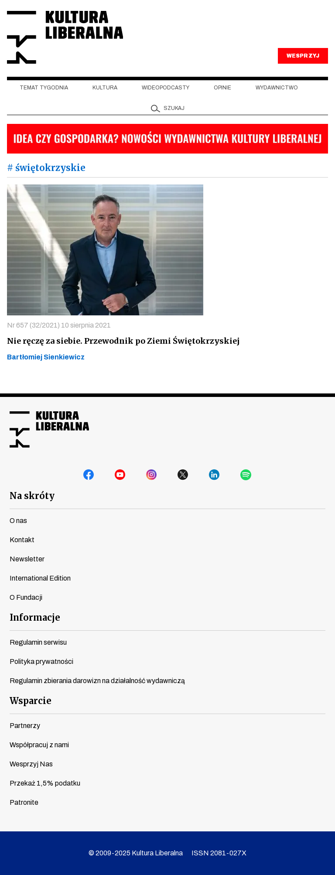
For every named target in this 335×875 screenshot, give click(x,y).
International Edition (40, 578)
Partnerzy (25, 725)
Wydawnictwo (277, 88)
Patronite (24, 802)
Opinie (222, 88)
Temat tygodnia (44, 88)
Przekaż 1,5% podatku (45, 783)
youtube (120, 475)
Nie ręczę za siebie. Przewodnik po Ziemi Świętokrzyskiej (123, 341)
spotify (246, 475)
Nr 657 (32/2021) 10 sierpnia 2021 (59, 325)
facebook (89, 475)
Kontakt (22, 539)
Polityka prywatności (41, 661)
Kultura (104, 88)
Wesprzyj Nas (31, 764)
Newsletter (27, 559)
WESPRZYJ (303, 56)
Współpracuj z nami (39, 745)
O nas (18, 520)
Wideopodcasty (165, 88)
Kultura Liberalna (65, 37)
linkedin (214, 475)
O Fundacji (26, 597)
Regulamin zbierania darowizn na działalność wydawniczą (97, 680)
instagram (151, 475)
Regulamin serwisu (38, 642)
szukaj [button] (174, 108)
